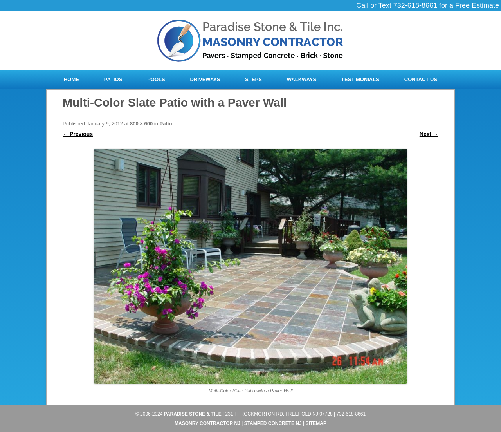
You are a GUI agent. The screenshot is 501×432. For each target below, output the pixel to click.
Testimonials (360, 79)
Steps (253, 79)
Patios (113, 79)
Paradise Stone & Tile (193, 414)
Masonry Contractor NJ (207, 423)
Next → (429, 134)
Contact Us (420, 79)
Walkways (301, 79)
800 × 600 (141, 124)
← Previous (78, 134)
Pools (156, 79)
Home (71, 79)
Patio (166, 124)
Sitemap (316, 423)
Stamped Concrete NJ (273, 423)
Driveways (205, 79)
